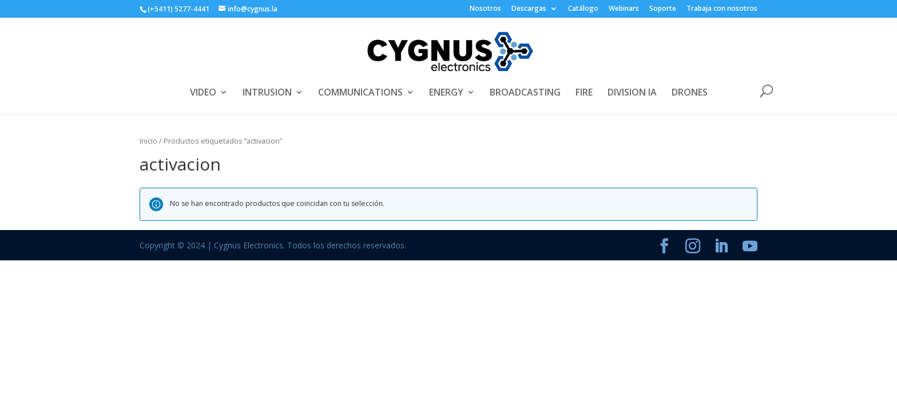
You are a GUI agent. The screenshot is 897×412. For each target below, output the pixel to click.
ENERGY (446, 93)
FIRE (584, 93)
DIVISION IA (632, 93)
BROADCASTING (525, 93)
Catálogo (583, 9)
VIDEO (203, 93)
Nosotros (485, 9)
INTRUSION (267, 93)
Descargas (528, 9)
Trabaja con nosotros (721, 9)
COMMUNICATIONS (360, 93)
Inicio (148, 141)
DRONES (690, 93)
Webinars (624, 9)
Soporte (662, 9)
